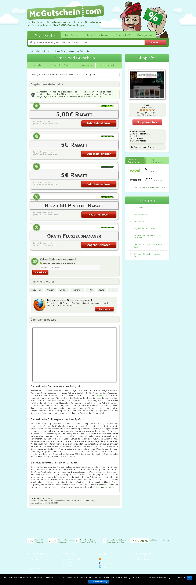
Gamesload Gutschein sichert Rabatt (147, 255)
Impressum (71, 562)
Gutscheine (139, 208)
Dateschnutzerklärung (98, 582)
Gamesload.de (103, 395)
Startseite (34, 559)
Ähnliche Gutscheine (134, 161)
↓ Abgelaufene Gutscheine (62, 65)
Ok (189, 578)
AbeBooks (36, 290)
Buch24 (63, 290)
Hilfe (68, 568)
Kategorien (35, 568)
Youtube (110, 487)
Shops (33, 565)
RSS (104, 559)
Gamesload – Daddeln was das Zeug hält (147, 236)
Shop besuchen (147, 122)
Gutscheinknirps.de (145, 559)
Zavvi (147, 169)
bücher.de (77, 290)
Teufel (101, 290)
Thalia (113, 290)
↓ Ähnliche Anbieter (107, 65)
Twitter (98, 487)
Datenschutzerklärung (75, 565)
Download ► (105, 309)
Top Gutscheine (156, 161)
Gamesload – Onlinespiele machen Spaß (149, 246)
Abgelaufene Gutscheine (145, 228)
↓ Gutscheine (38, 65)
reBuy (90, 290)
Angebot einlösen (98, 244)
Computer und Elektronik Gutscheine (149, 187)
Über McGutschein (74, 559)
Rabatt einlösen (98, 214)
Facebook (106, 563)
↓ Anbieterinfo (86, 65)
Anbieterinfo (139, 221)
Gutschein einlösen (98, 123)
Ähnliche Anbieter (141, 215)
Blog (32, 571)
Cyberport (150, 178)
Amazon (50, 290)
